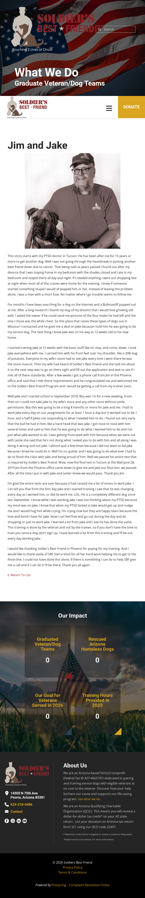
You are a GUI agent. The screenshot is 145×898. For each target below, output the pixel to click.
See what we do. (89, 799)
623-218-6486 (21, 804)
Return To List (21, 575)
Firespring (59, 885)
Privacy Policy (72, 867)
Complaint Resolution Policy (89, 885)
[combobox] (115, 29)
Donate (131, 107)
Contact (17, 811)
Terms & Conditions (72, 872)
